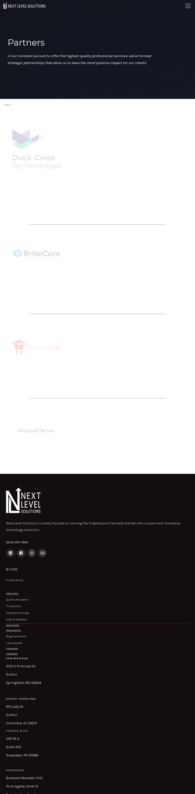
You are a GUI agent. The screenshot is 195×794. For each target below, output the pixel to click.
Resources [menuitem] (13, 630)
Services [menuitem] (12, 594)
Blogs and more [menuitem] (16, 636)
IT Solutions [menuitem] (13, 606)
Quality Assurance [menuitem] (17, 599)
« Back (7, 104)
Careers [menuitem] (11, 654)
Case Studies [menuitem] (14, 643)
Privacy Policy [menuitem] (14, 580)
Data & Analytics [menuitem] (16, 619)
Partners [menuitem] (12, 625)
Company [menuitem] (12, 649)
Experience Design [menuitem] (17, 612)
